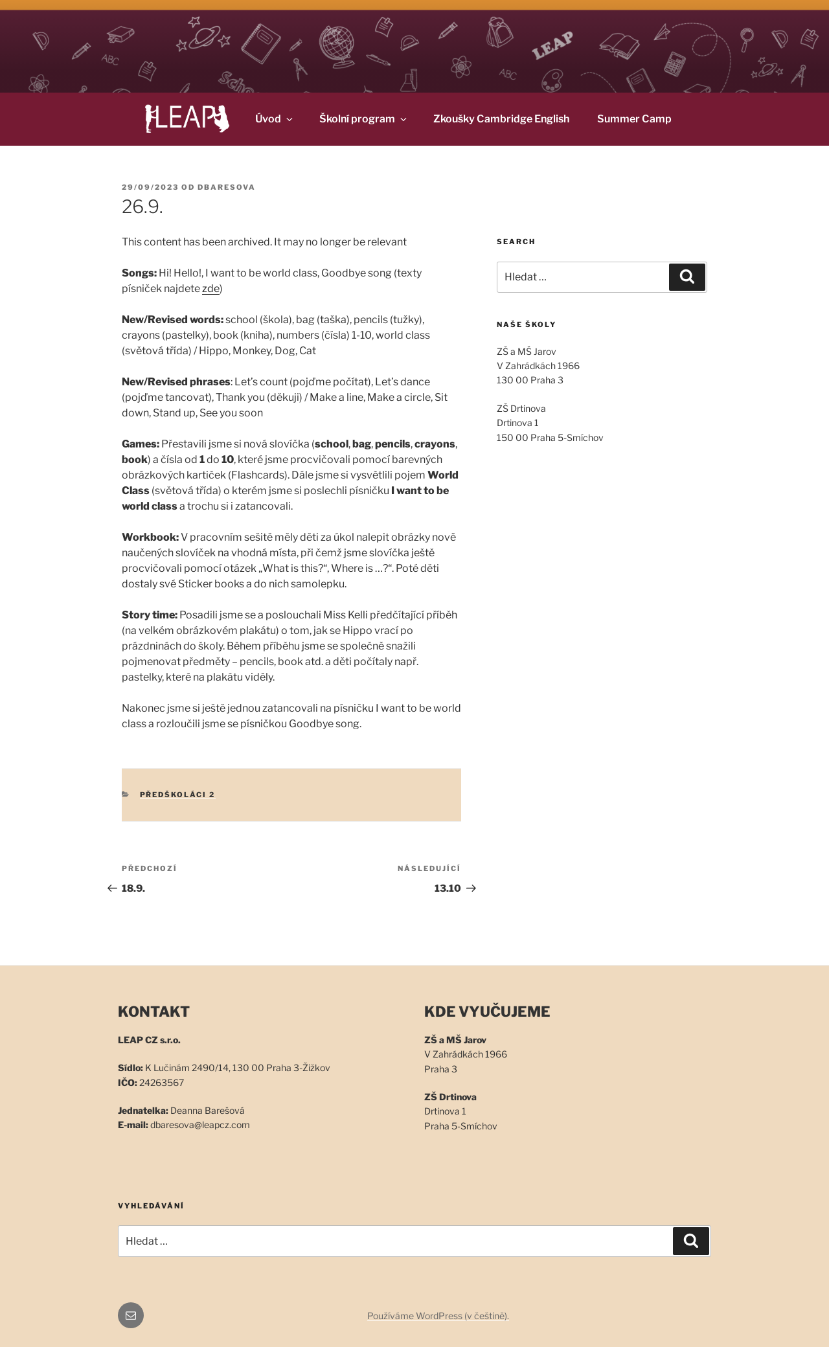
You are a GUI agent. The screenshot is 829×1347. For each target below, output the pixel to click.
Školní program (364, 119)
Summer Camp (634, 119)
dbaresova (227, 187)
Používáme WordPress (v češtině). (438, 1315)
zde (211, 288)
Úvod (275, 119)
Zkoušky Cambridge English (501, 119)
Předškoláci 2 (178, 794)
